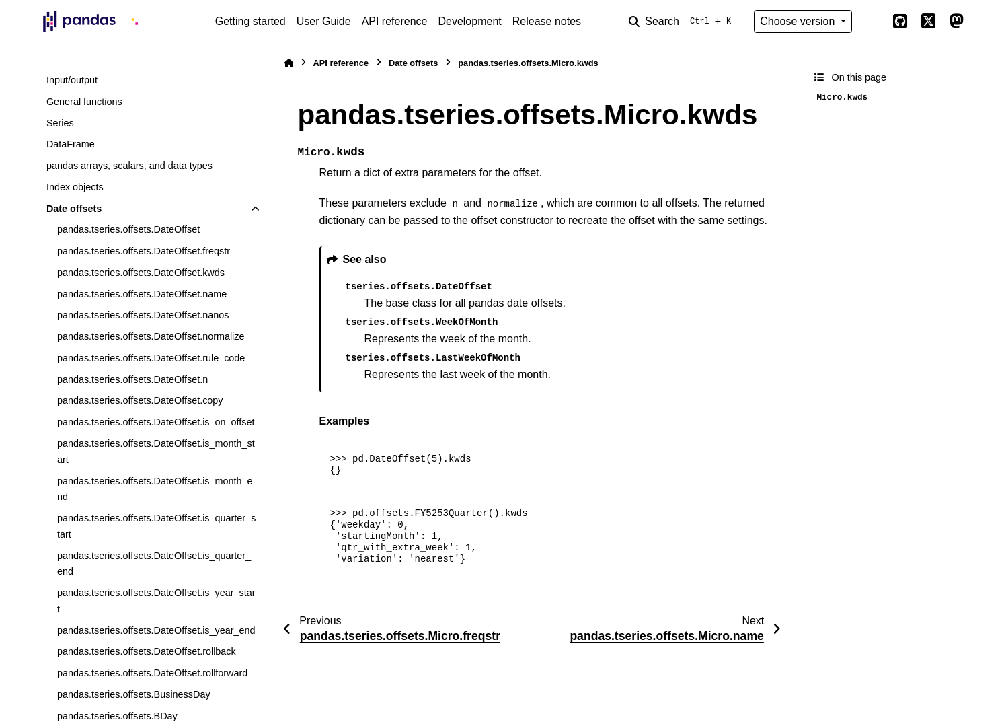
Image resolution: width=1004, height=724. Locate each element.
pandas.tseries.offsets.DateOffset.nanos (143, 315)
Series (60, 123)
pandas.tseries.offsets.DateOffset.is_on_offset (156, 422)
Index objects (75, 187)
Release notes (546, 21)
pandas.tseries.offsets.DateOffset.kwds (141, 272)
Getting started (250, 21)
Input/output (72, 80)
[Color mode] (872, 21)
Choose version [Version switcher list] (799, 21)
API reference (395, 21)
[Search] (682, 21)
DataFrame (70, 144)
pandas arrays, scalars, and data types (129, 165)
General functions (84, 101)
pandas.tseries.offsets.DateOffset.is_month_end (155, 489)
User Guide (324, 21)
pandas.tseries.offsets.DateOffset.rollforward (152, 672)
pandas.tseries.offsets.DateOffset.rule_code (151, 358)
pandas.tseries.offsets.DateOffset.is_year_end (156, 630)
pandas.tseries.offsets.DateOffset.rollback (146, 651)
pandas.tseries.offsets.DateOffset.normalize (151, 336)
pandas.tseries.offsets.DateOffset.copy (140, 400)
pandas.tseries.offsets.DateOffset (128, 229)
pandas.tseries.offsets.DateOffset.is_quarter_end (154, 563)
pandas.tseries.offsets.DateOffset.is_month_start (156, 451)
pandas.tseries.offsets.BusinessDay (133, 694)
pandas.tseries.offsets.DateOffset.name (142, 294)
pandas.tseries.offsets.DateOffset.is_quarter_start (156, 526)
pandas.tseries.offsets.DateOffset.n (132, 379)
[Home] (288, 63)
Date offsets (74, 208)
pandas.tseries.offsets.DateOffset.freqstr (143, 251)
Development (469, 21)
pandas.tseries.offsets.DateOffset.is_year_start (156, 600)
